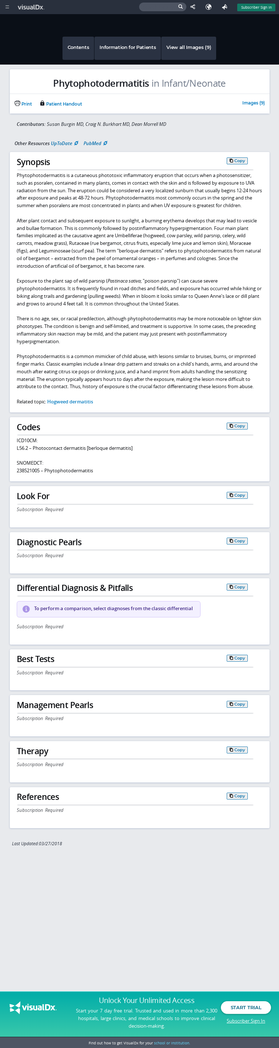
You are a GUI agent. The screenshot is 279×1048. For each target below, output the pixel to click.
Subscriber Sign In (246, 1021)
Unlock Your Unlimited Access (146, 1000)
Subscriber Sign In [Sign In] (256, 7)
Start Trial (246, 1007)
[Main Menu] (7, 7)
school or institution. (172, 1042)
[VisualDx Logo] (32, 7)
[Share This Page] (194, 7)
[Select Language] (210, 7)
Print (23, 104)
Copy (239, 160)
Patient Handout (60, 104)
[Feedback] (226, 7)
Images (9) (253, 103)
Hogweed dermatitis (70, 401)
